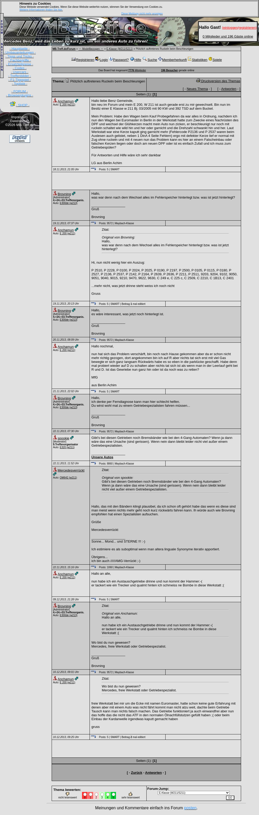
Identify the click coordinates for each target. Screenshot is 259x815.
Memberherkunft (172, 60)
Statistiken (197, 60)
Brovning (64, 194)
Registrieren (82, 60)
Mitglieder (137, 70)
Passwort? (119, 60)
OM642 (64, 477)
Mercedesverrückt (71, 470)
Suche (149, 60)
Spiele (215, 60)
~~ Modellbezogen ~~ (91, 48)
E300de (64, 203)
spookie (63, 438)
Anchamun (66, 101)
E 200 (63, 104)
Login (101, 60)
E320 (63, 447)
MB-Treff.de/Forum (64, 48)
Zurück (136, 773)
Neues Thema (197, 89)
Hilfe (135, 60)
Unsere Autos (102, 457)
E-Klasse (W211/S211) (119, 48)
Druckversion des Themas (218, 81)
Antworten (228, 89)
